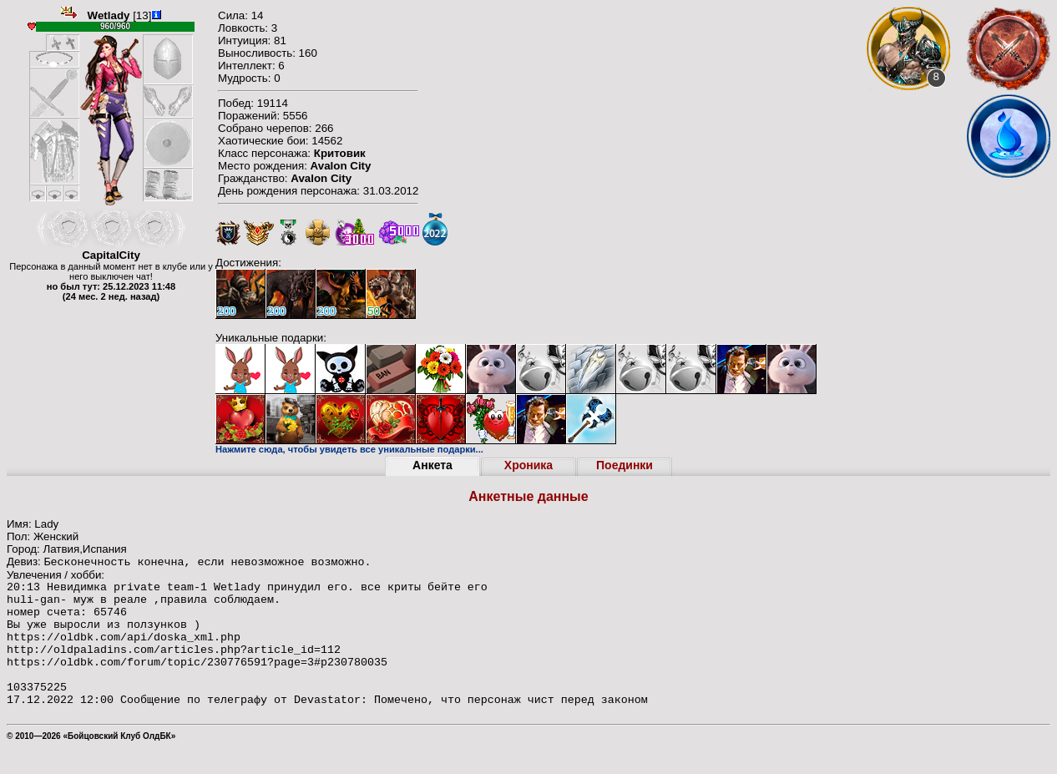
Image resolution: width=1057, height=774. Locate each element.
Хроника (528, 465)
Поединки (624, 465)
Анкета (432, 465)
